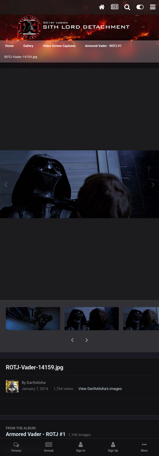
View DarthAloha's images (100, 373)
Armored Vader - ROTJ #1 (36, 419)
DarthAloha (36, 367)
